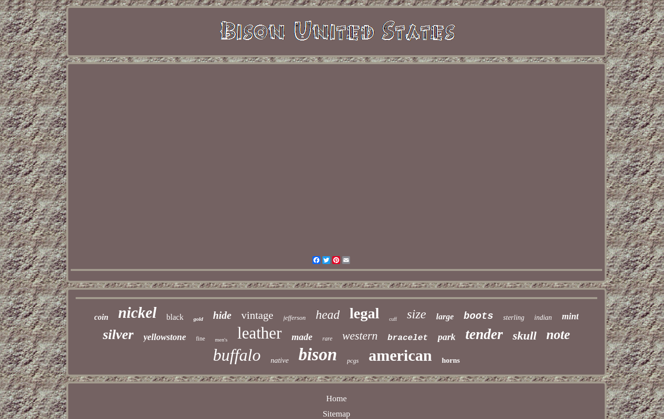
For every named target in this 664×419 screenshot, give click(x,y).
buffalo (237, 355)
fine (200, 338)
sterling (514, 317)
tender (484, 334)
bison (318, 354)
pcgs (353, 360)
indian (543, 317)
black (175, 317)
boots (478, 316)
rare (327, 338)
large (445, 316)
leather (259, 333)
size (416, 314)
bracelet (408, 338)
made (302, 337)
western (360, 336)
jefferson (294, 317)
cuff (393, 319)
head (327, 314)
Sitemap (337, 414)
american (400, 355)
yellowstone (164, 337)
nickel (137, 312)
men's (221, 340)
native (279, 360)
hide (222, 315)
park (446, 337)
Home (336, 398)
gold (198, 319)
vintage (257, 315)
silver (118, 334)
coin (101, 317)
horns (451, 360)
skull (524, 335)
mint (570, 316)
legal (364, 313)
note (558, 334)
